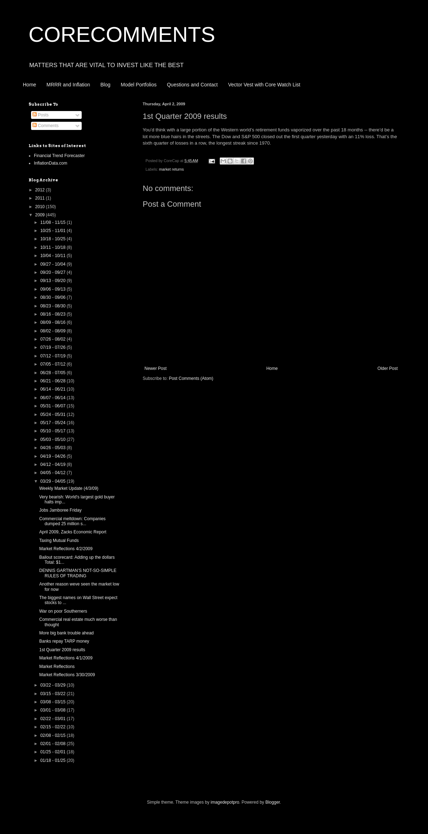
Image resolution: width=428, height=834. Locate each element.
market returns (171, 169)
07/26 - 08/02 (53, 339)
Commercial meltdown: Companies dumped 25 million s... (72, 521)
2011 (40, 198)
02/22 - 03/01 (53, 718)
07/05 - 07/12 (53, 364)
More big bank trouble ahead (66, 632)
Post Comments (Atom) (191, 378)
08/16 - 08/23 (53, 314)
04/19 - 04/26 (53, 456)
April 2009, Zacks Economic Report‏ (72, 531)
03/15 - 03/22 (53, 693)
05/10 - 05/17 (53, 430)
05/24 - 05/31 (53, 414)
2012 (40, 189)
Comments (45, 125)
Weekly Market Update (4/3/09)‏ (68, 488)
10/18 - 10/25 (53, 238)
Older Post (387, 368)
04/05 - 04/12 (53, 472)
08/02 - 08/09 (53, 330)
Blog (106, 84)
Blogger (272, 802)
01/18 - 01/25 (53, 760)
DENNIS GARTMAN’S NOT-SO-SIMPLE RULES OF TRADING (77, 573)
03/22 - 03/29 (53, 685)
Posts (40, 114)
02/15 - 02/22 (53, 726)
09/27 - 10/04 (53, 264)
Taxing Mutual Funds (59, 540)
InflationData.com (50, 163)
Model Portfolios (139, 84)
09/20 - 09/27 (53, 272)
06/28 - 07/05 (53, 372)
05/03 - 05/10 (53, 439)
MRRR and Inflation (68, 84)
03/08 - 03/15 (53, 701)
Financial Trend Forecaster (59, 155)
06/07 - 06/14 (53, 397)
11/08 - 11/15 (53, 222)
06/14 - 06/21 (53, 389)
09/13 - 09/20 (53, 280)
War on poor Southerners (63, 611)
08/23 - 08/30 (53, 305)
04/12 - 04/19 (53, 464)
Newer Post (155, 368)
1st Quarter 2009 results (62, 649)
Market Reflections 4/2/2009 (65, 548)
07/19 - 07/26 (53, 347)
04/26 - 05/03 (53, 447)
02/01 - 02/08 (53, 743)
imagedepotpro (225, 802)
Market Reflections (57, 666)
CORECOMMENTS (122, 34)
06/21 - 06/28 (53, 380)
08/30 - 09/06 (53, 297)
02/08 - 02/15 (53, 735)
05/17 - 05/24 (53, 422)
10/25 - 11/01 (53, 230)
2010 (40, 206)
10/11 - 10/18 (53, 247)
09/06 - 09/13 (53, 289)
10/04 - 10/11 (53, 255)
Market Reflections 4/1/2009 (65, 657)
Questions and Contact (192, 84)
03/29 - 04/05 (53, 481)
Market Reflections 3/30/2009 (67, 674)
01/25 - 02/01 (53, 751)
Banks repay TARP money (64, 641)
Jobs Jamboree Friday (60, 510)
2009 (40, 214)
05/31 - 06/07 (53, 405)
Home (29, 84)
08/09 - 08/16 (53, 322)
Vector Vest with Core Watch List (264, 84)
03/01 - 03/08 (53, 710)
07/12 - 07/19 (53, 355)
